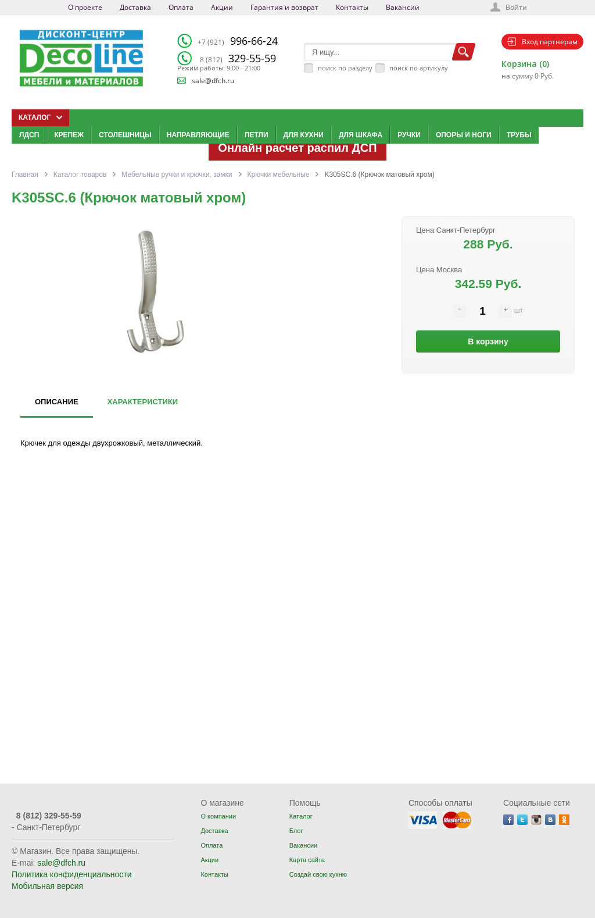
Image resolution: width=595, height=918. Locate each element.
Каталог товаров (80, 174)
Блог (296, 830)
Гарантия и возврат (284, 7)
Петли (256, 135)
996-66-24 (238, 41)
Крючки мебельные (279, 174)
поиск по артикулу (418, 67)
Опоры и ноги (464, 135)
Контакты (352, 7)
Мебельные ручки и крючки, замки (176, 174)
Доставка (135, 7)
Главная (25, 174)
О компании (218, 816)
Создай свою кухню (318, 874)
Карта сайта (307, 859)
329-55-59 (238, 58)
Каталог (301, 816)
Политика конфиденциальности (72, 874)
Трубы (519, 135)
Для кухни (304, 135)
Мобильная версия (47, 886)
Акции (222, 7)
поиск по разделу (345, 67)
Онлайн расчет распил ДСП (297, 147)
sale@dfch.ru (213, 81)
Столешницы (125, 135)
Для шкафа (360, 135)
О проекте (85, 7)
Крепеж (69, 135)
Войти (516, 7)
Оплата (181, 7)
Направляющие (198, 135)
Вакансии (403, 7)
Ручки (409, 135)
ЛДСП (29, 135)
